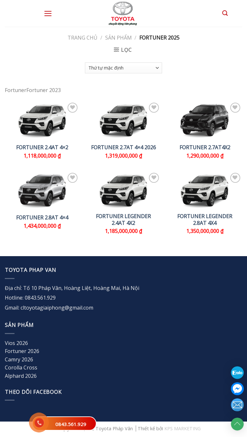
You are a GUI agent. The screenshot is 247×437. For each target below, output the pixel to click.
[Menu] (48, 13)
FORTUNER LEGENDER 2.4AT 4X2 (123, 220)
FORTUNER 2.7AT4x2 (204, 147)
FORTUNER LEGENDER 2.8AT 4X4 (204, 220)
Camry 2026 (19, 359)
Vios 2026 (16, 343)
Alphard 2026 (21, 375)
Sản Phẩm (118, 37)
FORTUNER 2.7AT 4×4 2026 (123, 147)
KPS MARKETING (182, 428)
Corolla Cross (21, 367)
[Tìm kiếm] (225, 13)
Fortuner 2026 (22, 351)
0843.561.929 (70, 424)
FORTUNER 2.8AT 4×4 (42, 217)
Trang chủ (82, 37)
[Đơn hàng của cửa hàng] (123, 67)
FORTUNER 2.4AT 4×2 (42, 147)
